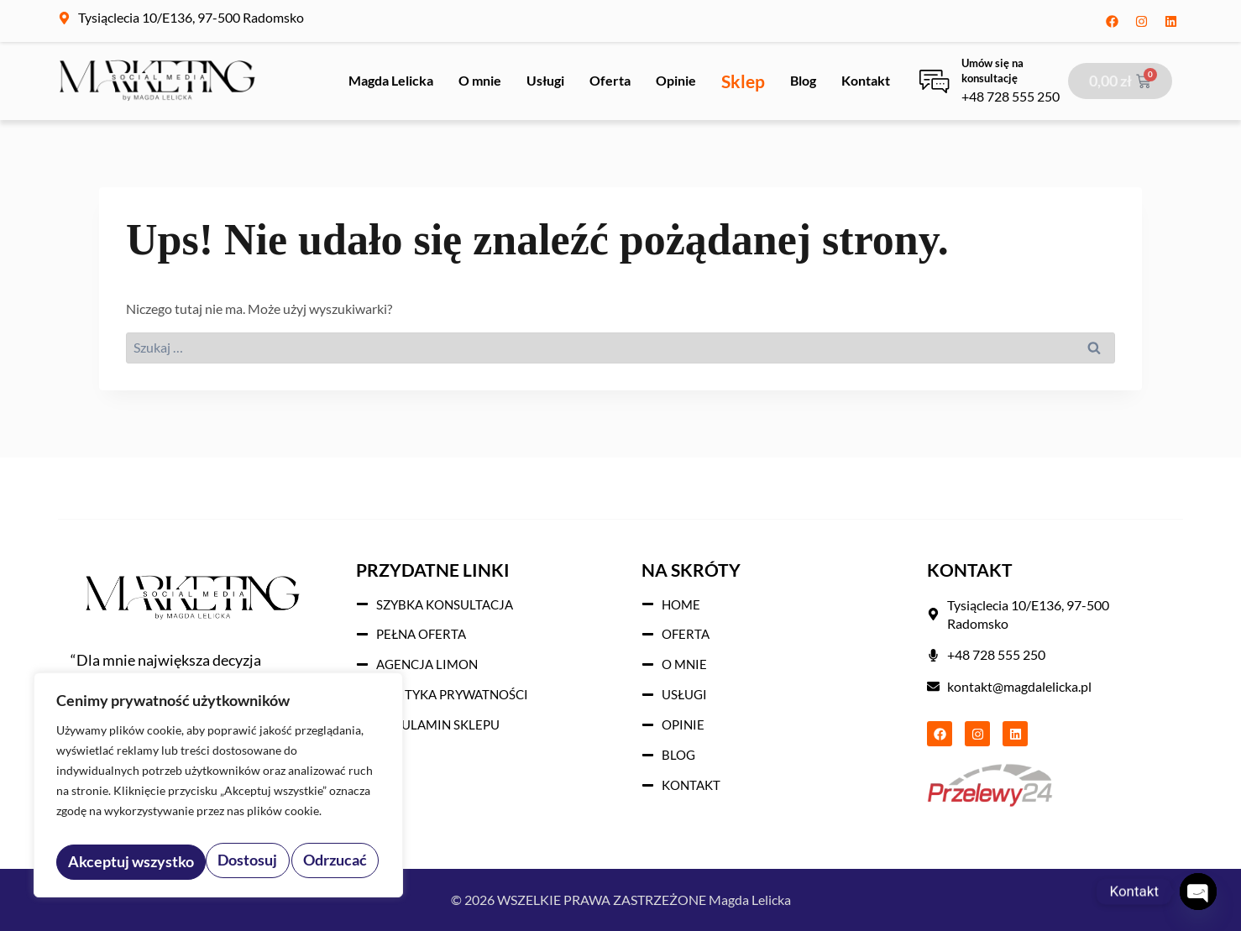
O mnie (479, 80)
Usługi (545, 80)
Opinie (676, 80)
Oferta (610, 80)
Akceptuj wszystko (307, 862)
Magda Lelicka (390, 80)
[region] (218, 790)
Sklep (743, 81)
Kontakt (865, 80)
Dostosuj (96, 862)
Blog (803, 80)
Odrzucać (185, 862)
